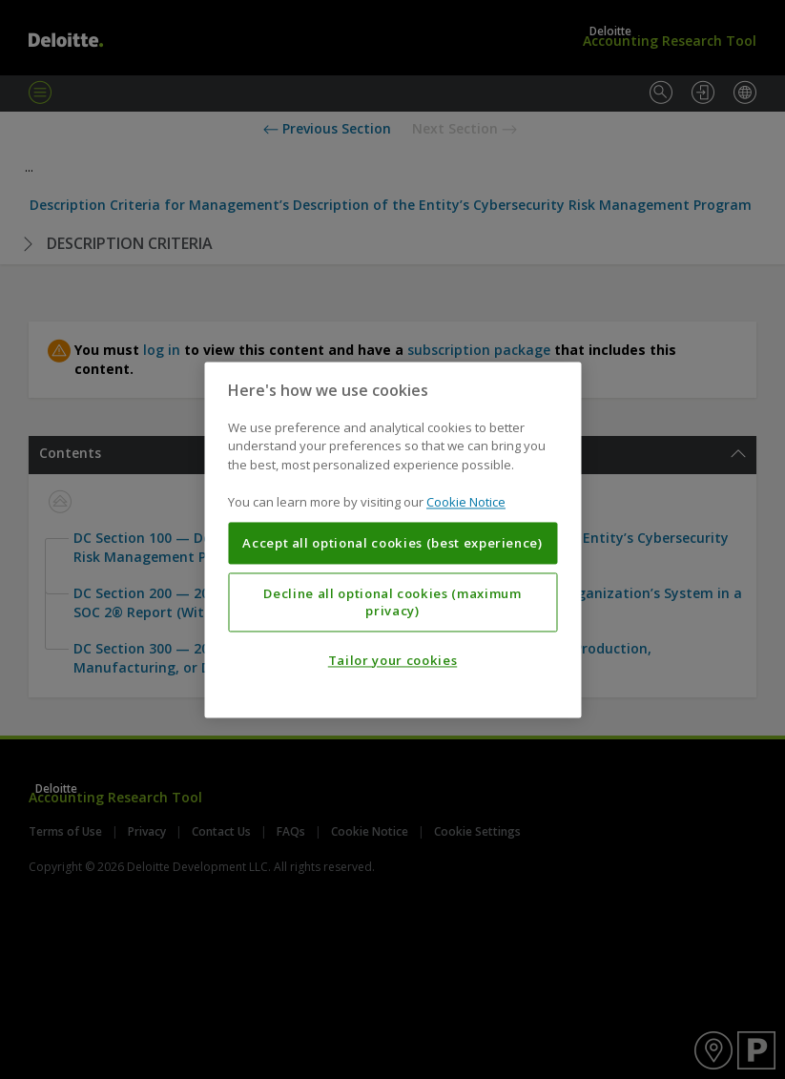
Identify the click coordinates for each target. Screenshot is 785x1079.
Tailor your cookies (392, 660)
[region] (392, 539)
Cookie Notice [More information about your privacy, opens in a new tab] (466, 502)
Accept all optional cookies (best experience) (392, 542)
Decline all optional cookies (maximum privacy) (392, 602)
